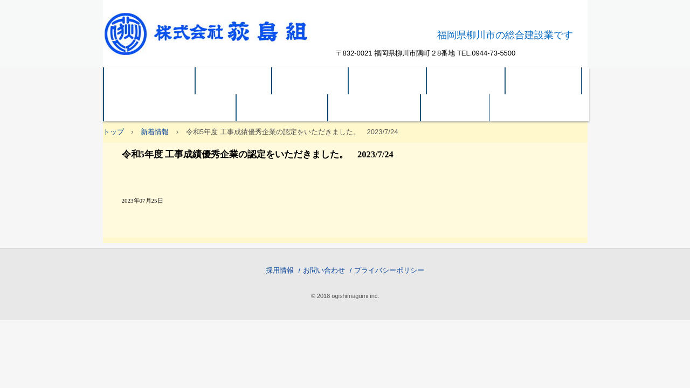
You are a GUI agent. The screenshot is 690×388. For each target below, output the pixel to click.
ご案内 (455, 107)
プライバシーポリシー (389, 270)
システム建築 (282, 107)
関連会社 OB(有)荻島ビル (170, 107)
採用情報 (280, 270)
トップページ (149, 81)
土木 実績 (466, 81)
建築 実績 (387, 81)
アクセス (543, 81)
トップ (113, 132)
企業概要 (310, 81)
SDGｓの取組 (374, 107)
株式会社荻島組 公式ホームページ (217, 40)
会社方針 (233, 81)
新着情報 (155, 132)
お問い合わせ (324, 270)
